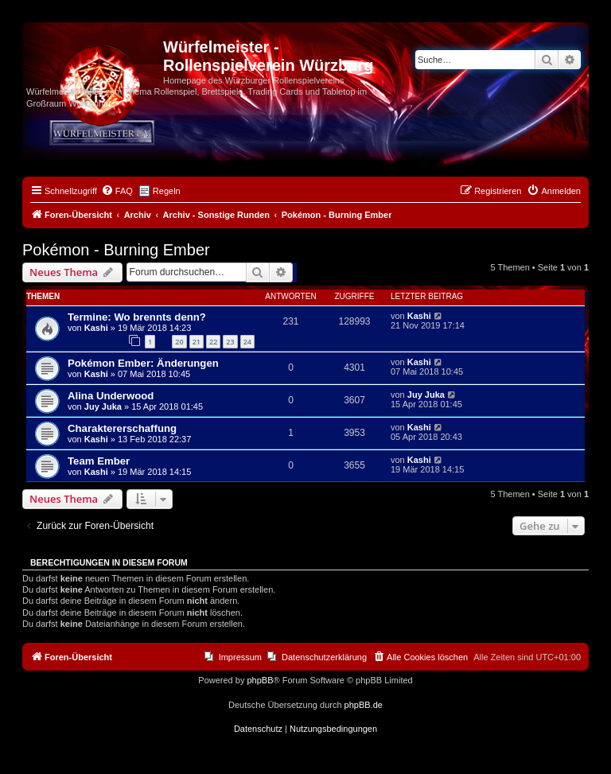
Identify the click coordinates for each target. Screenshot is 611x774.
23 (230, 341)
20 (179, 341)
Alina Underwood (111, 396)
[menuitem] (117, 190)
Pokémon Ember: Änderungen (143, 363)
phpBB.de (363, 705)
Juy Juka (103, 406)
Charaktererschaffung (122, 428)
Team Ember (99, 461)
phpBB (260, 680)
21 (196, 341)
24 (247, 341)
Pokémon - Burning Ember (116, 250)
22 (213, 341)
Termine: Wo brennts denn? (137, 317)
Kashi (96, 328)
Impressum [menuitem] (240, 657)
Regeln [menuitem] (167, 191)
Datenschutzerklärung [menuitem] (324, 657)
